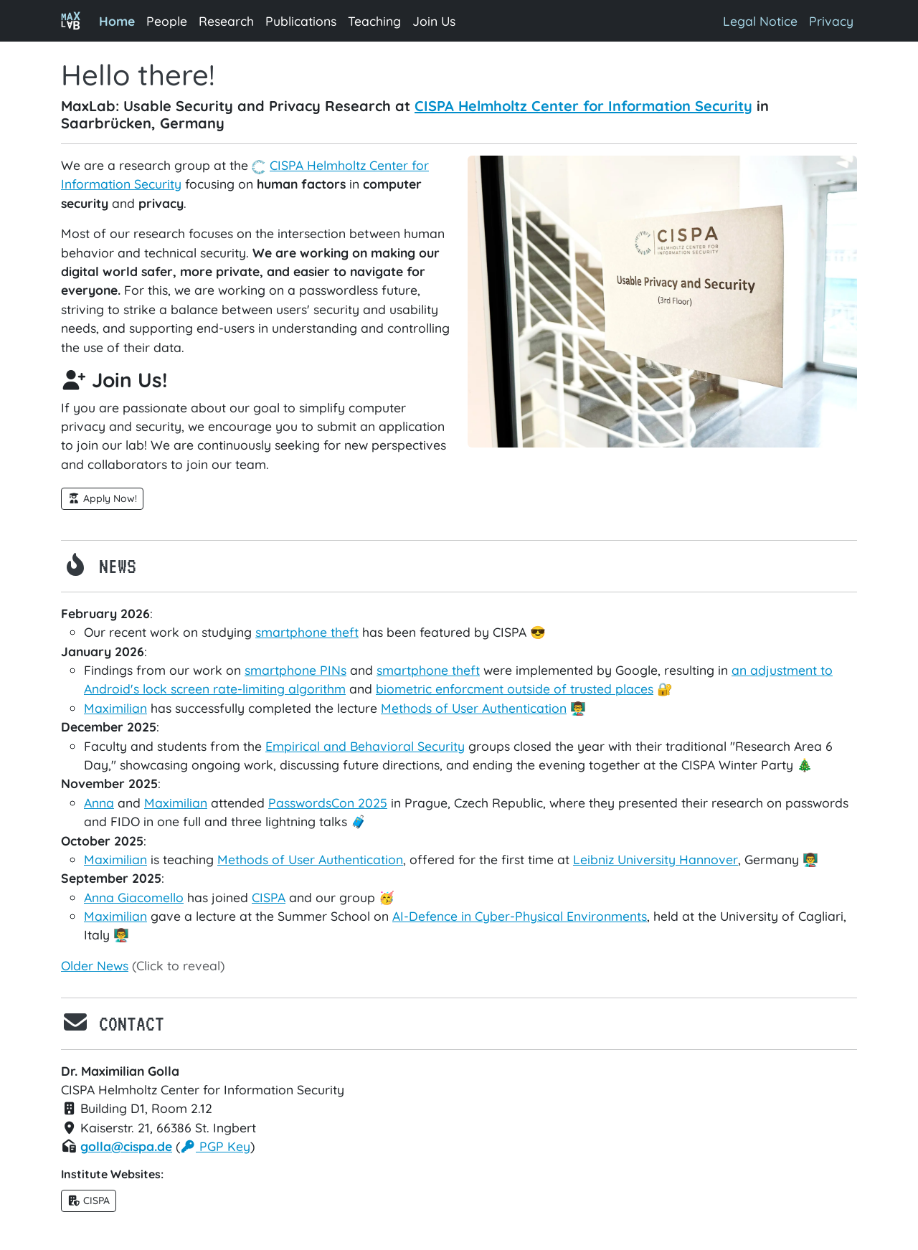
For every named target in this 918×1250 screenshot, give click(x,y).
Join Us (433, 21)
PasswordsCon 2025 (327, 802)
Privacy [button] (831, 21)
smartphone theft (307, 632)
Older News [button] (94, 965)
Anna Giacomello (134, 897)
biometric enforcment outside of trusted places (514, 688)
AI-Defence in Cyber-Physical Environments (519, 916)
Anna (99, 802)
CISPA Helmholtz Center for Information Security (583, 106)
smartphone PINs (295, 670)
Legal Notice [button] (760, 21)
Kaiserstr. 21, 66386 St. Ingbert (158, 1127)
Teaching (374, 21)
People (166, 21)
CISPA (277, 165)
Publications (300, 21)
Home (120, 20)
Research (226, 21)
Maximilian (115, 708)
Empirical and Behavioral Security (365, 746)
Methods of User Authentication (474, 708)
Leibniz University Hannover (655, 859)
